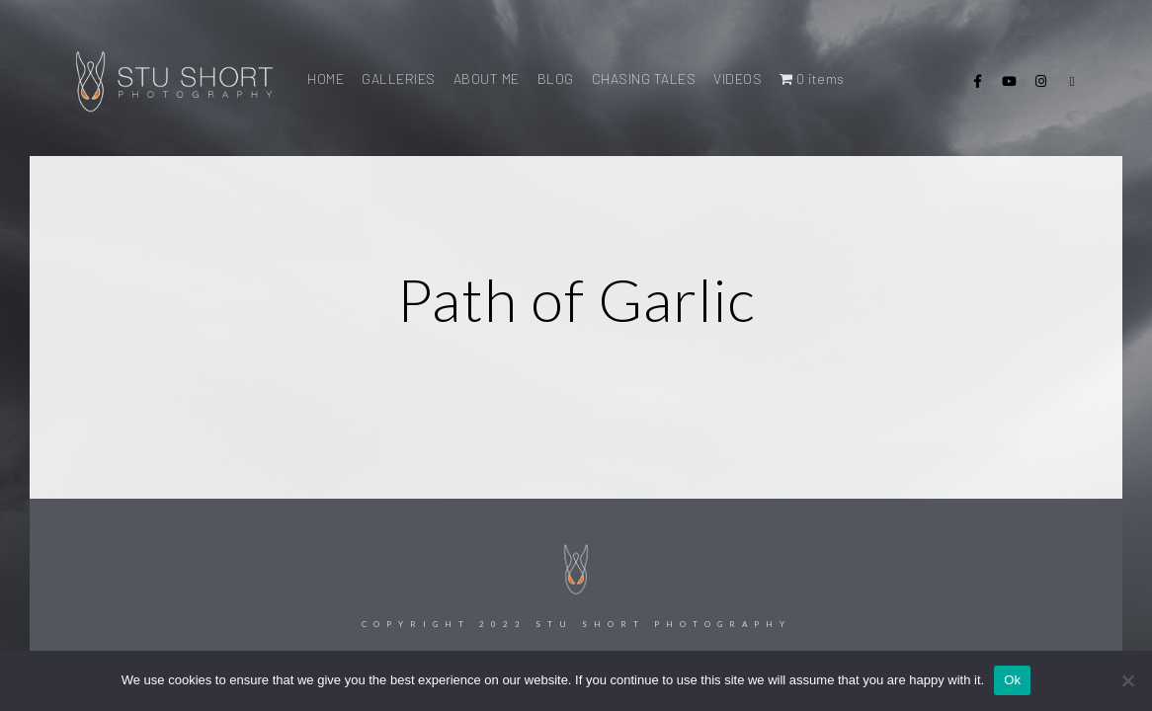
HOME (325, 78)
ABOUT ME (486, 78)
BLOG (555, 78)
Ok (1012, 679)
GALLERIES (399, 78)
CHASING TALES (644, 78)
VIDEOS (737, 78)
